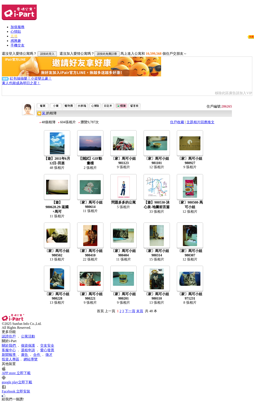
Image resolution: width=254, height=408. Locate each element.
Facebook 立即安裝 (16, 391)
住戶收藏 (177, 122)
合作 (37, 355)
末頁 (139, 311)
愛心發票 (47, 350)
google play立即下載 (17, 382)
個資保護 (28, 345)
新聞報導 (9, 355)
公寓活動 (28, 336)
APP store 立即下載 (16, 373)
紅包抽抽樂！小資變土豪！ (31, 78)
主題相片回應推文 (200, 122)
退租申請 (28, 350)
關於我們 (9, 345)
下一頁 (130, 311)
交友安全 (47, 345)
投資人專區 (10, 359)
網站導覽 (31, 359)
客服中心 (9, 350)
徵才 (48, 355)
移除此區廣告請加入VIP (233, 93)
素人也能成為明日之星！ (21, 83)
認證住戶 (9, 336)
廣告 (25, 355)
